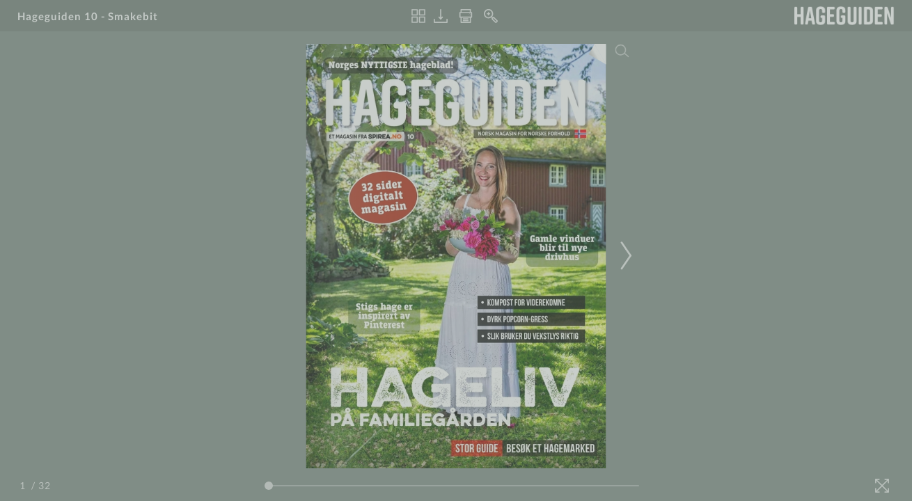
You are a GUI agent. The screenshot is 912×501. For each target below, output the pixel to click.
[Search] (622, 50)
